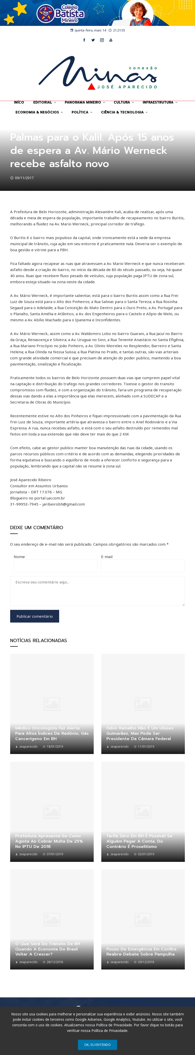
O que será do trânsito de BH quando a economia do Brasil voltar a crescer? (47, 949)
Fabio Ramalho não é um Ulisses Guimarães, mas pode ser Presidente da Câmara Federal (139, 733)
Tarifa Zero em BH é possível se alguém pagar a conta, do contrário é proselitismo (139, 841)
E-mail (106, 556)
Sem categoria (22, 125)
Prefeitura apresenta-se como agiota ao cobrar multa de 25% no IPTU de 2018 (49, 841)
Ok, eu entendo (97, 1044)
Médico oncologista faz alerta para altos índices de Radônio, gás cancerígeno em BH (52, 733)
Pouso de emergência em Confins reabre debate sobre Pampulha (141, 952)
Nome (19, 556)
